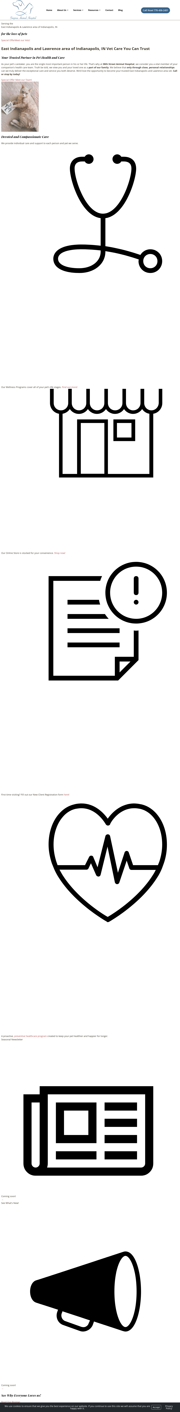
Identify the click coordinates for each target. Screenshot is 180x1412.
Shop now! (59, 552)
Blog (120, 10)
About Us (61, 10)
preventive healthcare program (30, 1036)
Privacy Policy (169, 1407)
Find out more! (70, 387)
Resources (93, 10)
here (66, 794)
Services (77, 10)
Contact (109, 10)
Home (49, 10)
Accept (156, 1407)
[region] (20, 107)
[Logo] (23, 10)
